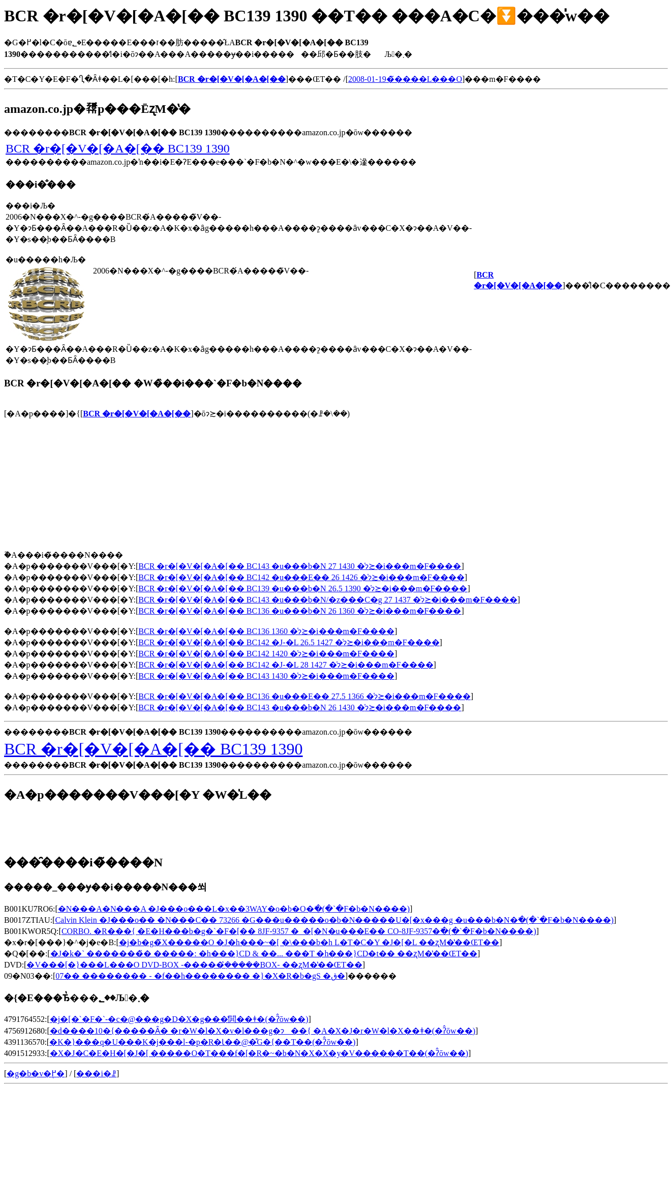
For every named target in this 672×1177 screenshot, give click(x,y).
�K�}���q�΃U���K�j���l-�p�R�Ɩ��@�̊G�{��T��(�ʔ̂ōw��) (202, 1042)
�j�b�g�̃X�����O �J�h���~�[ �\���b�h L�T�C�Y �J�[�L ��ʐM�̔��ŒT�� (309, 942)
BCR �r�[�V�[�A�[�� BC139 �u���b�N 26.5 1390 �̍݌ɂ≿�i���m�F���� (302, 588)
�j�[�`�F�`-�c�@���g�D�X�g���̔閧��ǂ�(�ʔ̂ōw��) (179, 1019)
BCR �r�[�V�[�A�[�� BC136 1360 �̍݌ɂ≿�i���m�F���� (266, 631)
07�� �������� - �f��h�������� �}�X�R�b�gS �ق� (200, 976)
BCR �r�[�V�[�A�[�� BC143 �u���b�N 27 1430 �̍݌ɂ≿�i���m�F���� (299, 566)
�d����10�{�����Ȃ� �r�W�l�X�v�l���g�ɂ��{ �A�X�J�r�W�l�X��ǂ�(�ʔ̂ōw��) (262, 1031)
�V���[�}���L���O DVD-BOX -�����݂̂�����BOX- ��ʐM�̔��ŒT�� (194, 964)
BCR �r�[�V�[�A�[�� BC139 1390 (118, 148)
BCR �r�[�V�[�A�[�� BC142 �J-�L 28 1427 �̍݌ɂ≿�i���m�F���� (285, 664)
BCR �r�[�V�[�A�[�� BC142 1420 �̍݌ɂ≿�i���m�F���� (266, 653)
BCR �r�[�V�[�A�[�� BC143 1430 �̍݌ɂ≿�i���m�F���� (266, 676)
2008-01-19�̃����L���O (405, 79)
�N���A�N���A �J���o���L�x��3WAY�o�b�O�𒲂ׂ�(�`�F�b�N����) (234, 908)
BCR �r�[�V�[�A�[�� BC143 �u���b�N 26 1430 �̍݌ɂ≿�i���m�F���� (299, 707)
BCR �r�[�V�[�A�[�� (137, 413)
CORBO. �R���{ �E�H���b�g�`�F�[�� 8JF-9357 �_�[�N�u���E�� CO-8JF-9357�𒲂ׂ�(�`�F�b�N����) (299, 931)
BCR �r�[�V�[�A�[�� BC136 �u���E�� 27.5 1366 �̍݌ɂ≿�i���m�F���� (304, 696)
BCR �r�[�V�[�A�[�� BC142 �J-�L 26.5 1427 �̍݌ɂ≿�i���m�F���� (288, 642)
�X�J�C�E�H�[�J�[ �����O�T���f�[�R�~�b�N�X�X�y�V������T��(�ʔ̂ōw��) (259, 1053)
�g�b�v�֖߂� (36, 1073)
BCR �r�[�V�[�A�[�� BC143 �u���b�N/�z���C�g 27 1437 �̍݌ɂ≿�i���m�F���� (327, 599)
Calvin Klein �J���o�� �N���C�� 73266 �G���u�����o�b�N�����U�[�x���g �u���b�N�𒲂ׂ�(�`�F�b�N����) (334, 920)
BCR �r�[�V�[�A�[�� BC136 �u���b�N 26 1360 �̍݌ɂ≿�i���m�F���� (299, 611)
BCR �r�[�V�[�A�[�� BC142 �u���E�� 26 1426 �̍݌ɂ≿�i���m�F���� (301, 577)
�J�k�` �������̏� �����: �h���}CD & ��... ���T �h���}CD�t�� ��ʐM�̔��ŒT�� (263, 953)
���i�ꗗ (96, 1073)
